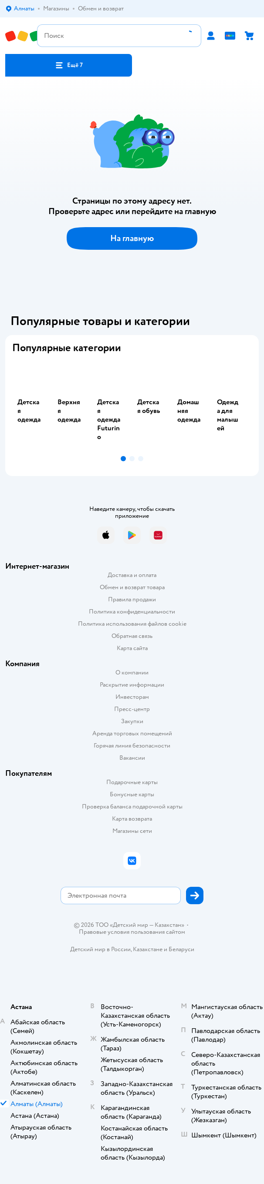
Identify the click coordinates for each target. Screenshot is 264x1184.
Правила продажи (132, 599)
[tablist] (132, 406)
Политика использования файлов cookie (132, 623)
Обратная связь (132, 636)
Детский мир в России (100, 949)
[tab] (32, 406)
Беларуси (181, 949)
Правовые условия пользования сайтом (132, 932)
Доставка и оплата (132, 575)
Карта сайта (132, 648)
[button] (68, 65)
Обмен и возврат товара (132, 587)
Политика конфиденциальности (132, 611)
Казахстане (147, 949)
